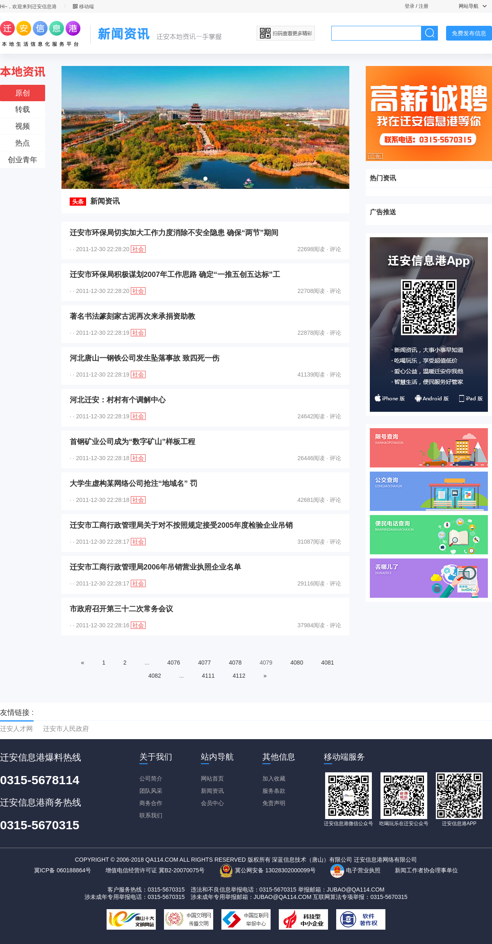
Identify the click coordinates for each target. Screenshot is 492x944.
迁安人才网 (16, 728)
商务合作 (150, 803)
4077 (204, 662)
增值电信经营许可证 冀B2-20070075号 (155, 870)
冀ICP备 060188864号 (62, 870)
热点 (22, 143)
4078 (235, 662)
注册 (423, 6)
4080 (296, 662)
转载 (22, 109)
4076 (173, 662)
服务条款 (273, 790)
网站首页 (212, 778)
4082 (154, 675)
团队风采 (150, 790)
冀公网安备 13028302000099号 (267, 870)
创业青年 (22, 160)
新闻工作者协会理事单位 (426, 870)
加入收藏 (273, 778)
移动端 (83, 6)
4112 (238, 675)
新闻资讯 (212, 790)
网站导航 (473, 6)
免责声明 (273, 803)
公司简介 (150, 778)
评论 (335, 249)
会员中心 (212, 803)
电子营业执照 (355, 870)
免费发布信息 (469, 33)
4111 (208, 675)
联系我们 (150, 815)
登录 (410, 6)
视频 (22, 126)
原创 (22, 93)
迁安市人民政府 (66, 728)
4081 (327, 662)
